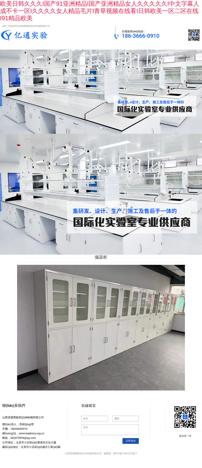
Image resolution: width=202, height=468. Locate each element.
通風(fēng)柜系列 (64, 45)
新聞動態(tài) (163, 45)
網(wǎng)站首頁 (13, 45)
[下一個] (199, 92)
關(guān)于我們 (188, 45)
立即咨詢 (130, 440)
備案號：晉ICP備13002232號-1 (120, 453)
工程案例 (138, 45)
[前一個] (3, 92)
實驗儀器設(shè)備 (115, 45)
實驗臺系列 (39, 45)
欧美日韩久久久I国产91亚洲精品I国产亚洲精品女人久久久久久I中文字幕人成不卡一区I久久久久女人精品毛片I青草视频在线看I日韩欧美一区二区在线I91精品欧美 (99, 10)
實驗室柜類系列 (88, 45)
